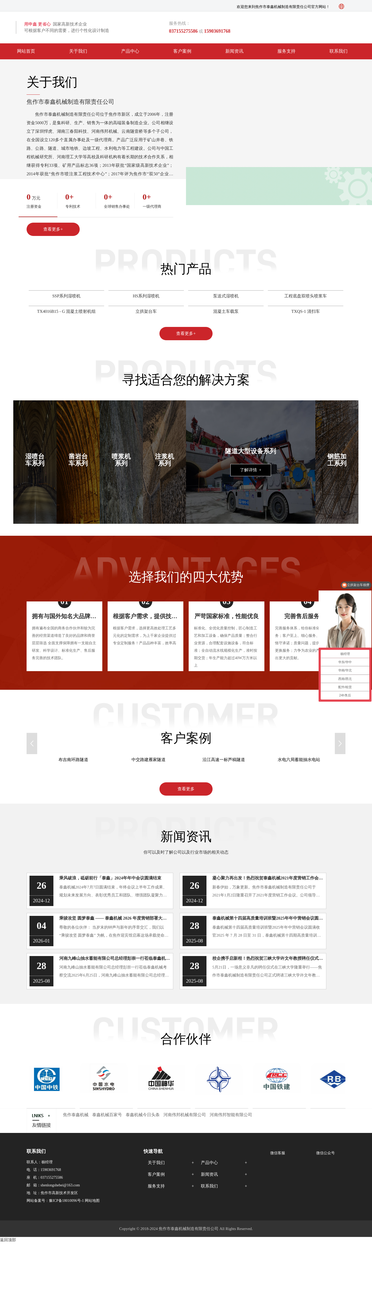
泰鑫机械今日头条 (143, 1114)
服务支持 (286, 51)
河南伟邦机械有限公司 (184, 1114)
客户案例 (182, 51)
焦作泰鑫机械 (75, 1114)
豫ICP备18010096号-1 (66, 1201)
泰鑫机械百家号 (107, 1114)
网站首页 (26, 51)
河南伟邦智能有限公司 (231, 1114)
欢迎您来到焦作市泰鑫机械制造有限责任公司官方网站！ (283, 7)
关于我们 (78, 51)
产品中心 (130, 51)
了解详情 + (250, 470)
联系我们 (338, 51)
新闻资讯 (234, 51)
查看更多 (186, 789)
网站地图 (92, 1201)
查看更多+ (53, 229)
